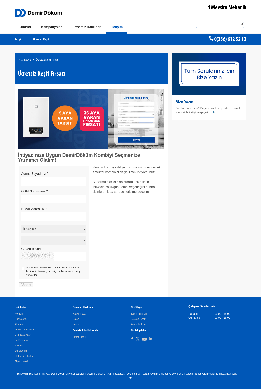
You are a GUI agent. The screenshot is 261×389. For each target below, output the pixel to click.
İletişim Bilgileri (138, 313)
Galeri (76, 319)
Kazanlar (19, 345)
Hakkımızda (79, 313)
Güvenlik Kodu (33, 249)
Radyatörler (21, 319)
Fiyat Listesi (21, 361)
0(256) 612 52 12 (230, 39)
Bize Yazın (184, 102)
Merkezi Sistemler (24, 329)
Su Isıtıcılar (21, 350)
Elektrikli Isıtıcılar (24, 356)
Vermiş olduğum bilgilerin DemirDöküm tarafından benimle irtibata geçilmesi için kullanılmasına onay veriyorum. (53, 271)
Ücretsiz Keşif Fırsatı (47, 59)
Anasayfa (26, 59)
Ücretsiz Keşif (41, 39)
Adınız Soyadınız (34, 174)
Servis (76, 324)
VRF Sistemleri (23, 334)
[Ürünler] (25, 27)
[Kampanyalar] (51, 27)
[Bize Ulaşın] (116, 28)
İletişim (19, 39)
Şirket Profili (79, 337)
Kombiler (19, 313)
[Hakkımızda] (86, 27)
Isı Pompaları (22, 340)
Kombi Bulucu (138, 324)
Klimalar (19, 324)
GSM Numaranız (34, 191)
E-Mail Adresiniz (34, 209)
